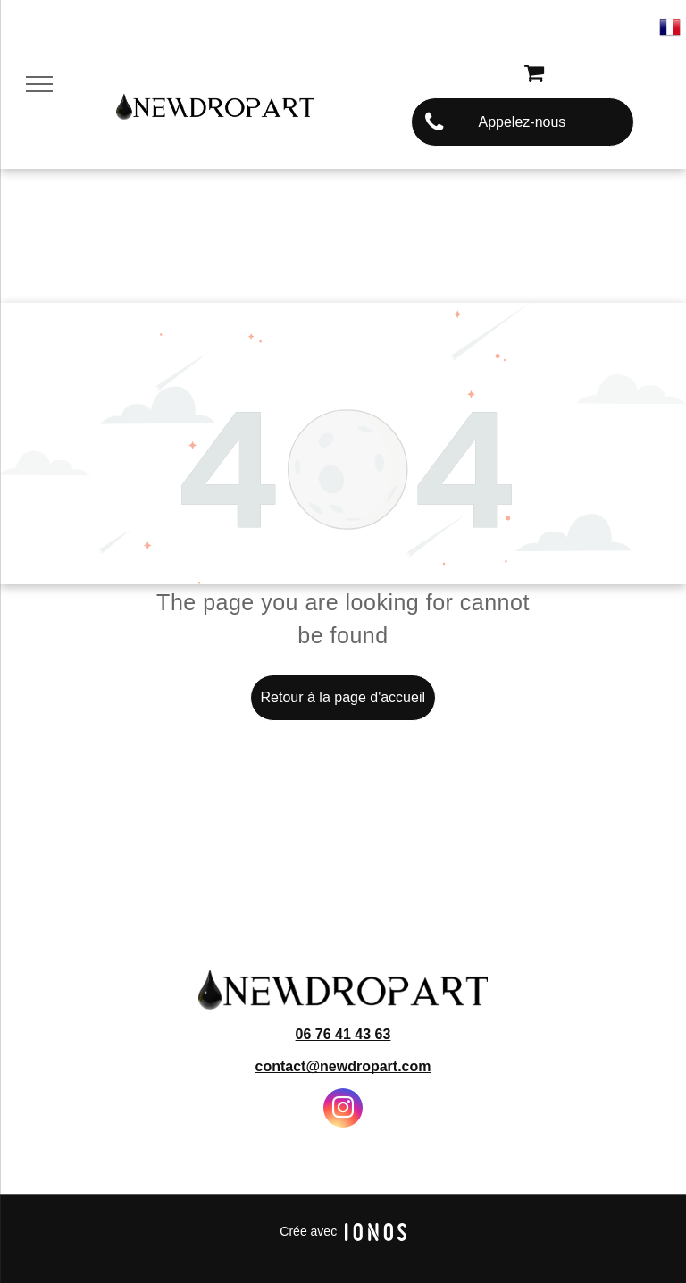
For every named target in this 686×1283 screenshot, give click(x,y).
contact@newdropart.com (343, 1066)
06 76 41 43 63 (343, 1034)
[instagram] (343, 1110)
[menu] (39, 84)
